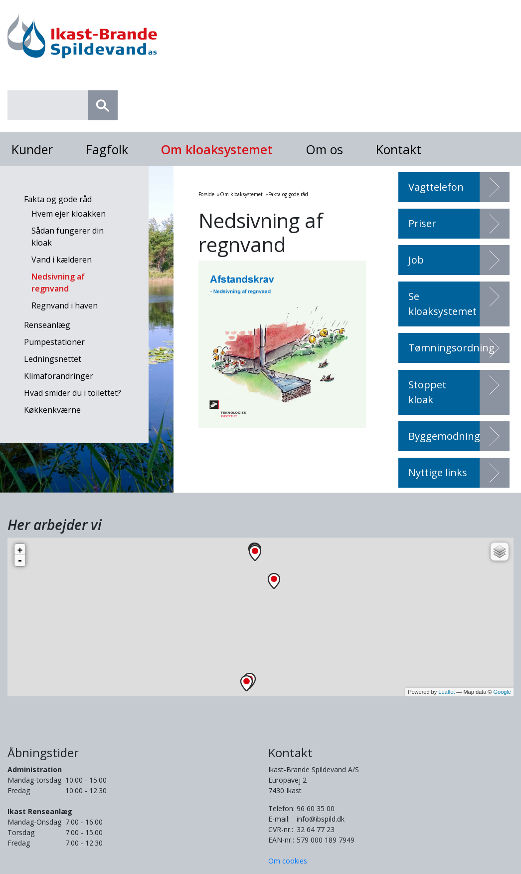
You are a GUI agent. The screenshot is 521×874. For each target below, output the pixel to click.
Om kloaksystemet (217, 149)
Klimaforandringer (58, 375)
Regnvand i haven (64, 305)
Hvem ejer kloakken (68, 213)
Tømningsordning (451, 347)
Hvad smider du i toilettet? (72, 392)
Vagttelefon (436, 187)
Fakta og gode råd (58, 199)
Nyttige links (437, 472)
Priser (422, 223)
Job (416, 260)
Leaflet (446, 692)
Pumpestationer (54, 341)
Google (502, 692)
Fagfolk (107, 149)
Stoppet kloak (427, 392)
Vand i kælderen (61, 259)
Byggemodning (444, 436)
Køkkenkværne (52, 409)
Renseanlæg (47, 324)
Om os (324, 149)
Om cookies (287, 861)
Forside (206, 194)
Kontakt (398, 149)
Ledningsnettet (52, 358)
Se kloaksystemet (442, 304)
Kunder (32, 149)
